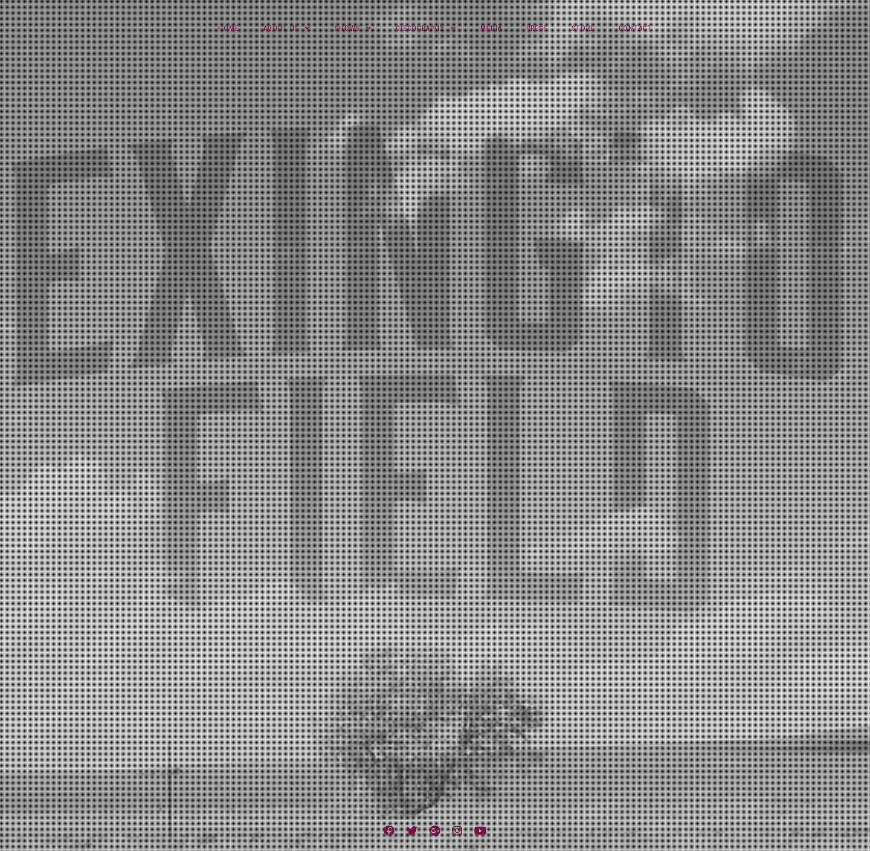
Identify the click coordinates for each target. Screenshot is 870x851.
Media (491, 28)
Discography (420, 28)
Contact (635, 28)
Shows (347, 28)
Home (228, 28)
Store (583, 28)
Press (536, 28)
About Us (281, 28)
